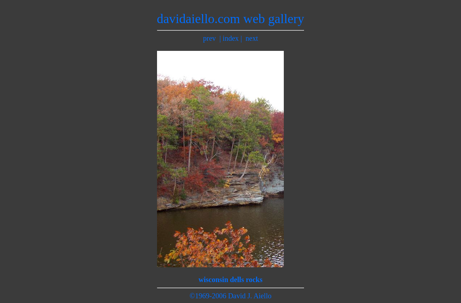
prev (209, 38)
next (252, 38)
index (230, 38)
